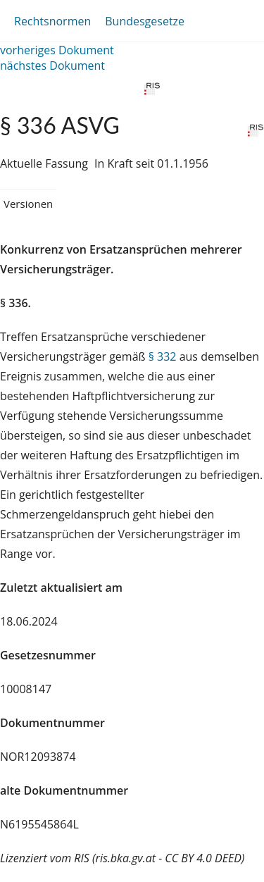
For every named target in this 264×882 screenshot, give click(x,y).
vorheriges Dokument (57, 50)
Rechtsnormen (52, 21)
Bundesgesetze (144, 21)
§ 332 (163, 356)
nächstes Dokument (52, 65)
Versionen (28, 204)
